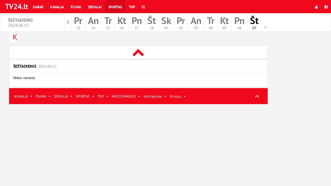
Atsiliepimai (153, 96)
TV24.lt (16, 6)
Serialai (95, 7)
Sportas (115, 7)
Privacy (175, 96)
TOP (100, 96)
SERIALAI (61, 96)
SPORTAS (83, 96)
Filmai (76, 7)
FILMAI (41, 96)
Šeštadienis (35, 66)
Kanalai (57, 7)
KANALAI (21, 96)
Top (132, 7)
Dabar (38, 7)
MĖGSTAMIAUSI (124, 96)
